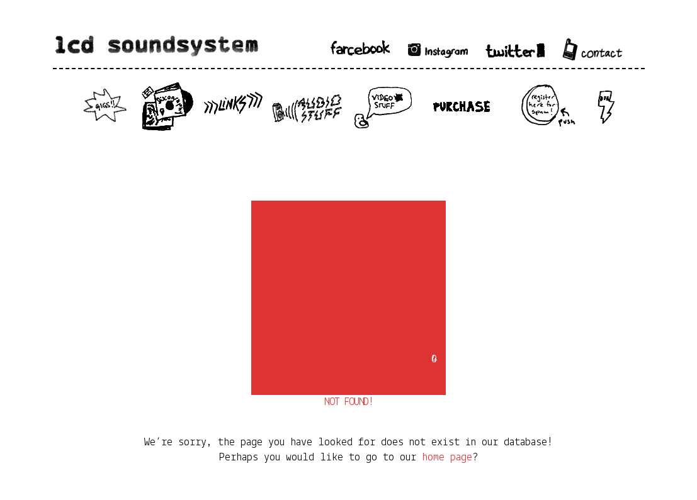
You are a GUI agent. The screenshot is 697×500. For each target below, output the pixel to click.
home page (447, 458)
